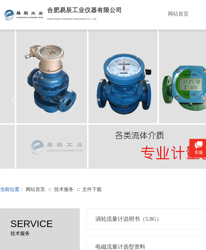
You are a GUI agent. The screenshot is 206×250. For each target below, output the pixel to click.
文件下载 (92, 189)
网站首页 (35, 189)
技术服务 (64, 189)
